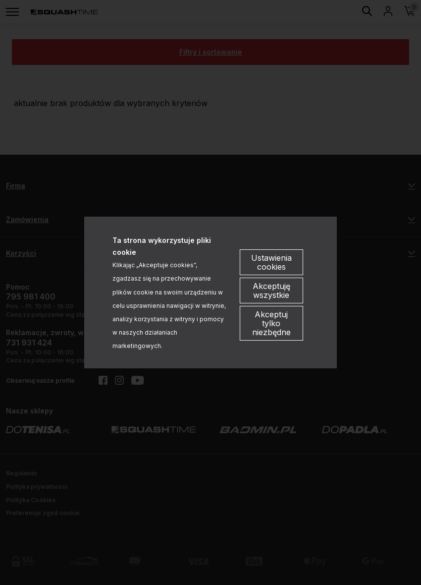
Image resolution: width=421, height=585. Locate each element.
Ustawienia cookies (271, 262)
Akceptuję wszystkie (271, 290)
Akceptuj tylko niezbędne (271, 323)
